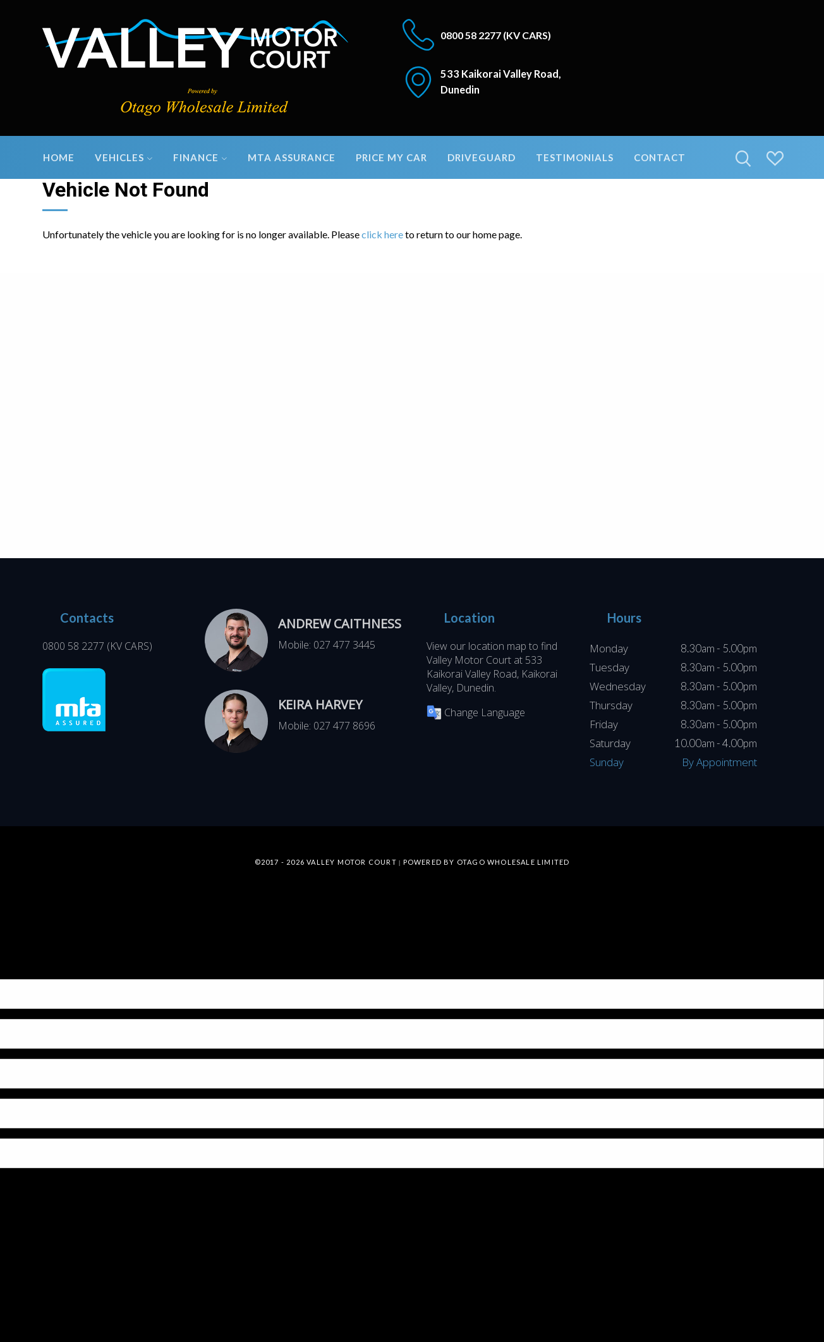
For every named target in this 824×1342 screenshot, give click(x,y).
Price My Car (391, 157)
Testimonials (575, 157)
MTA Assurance (292, 157)
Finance (200, 157)
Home (59, 157)
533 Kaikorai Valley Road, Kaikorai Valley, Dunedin (492, 674)
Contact (660, 157)
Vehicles (124, 157)
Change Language (476, 712)
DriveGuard (481, 157)
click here (382, 234)
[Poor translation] (31, 968)
